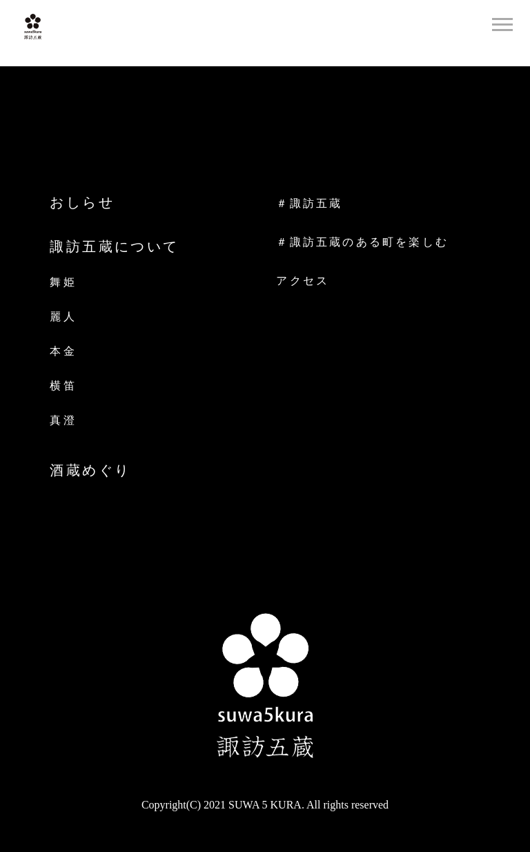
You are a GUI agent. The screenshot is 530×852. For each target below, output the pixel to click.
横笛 (63, 385)
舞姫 (63, 282)
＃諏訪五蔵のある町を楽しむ (362, 242)
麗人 (63, 316)
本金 (63, 351)
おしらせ (82, 202)
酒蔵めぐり (90, 470)
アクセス (302, 281)
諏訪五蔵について (114, 246)
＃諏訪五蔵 (309, 203)
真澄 (63, 420)
